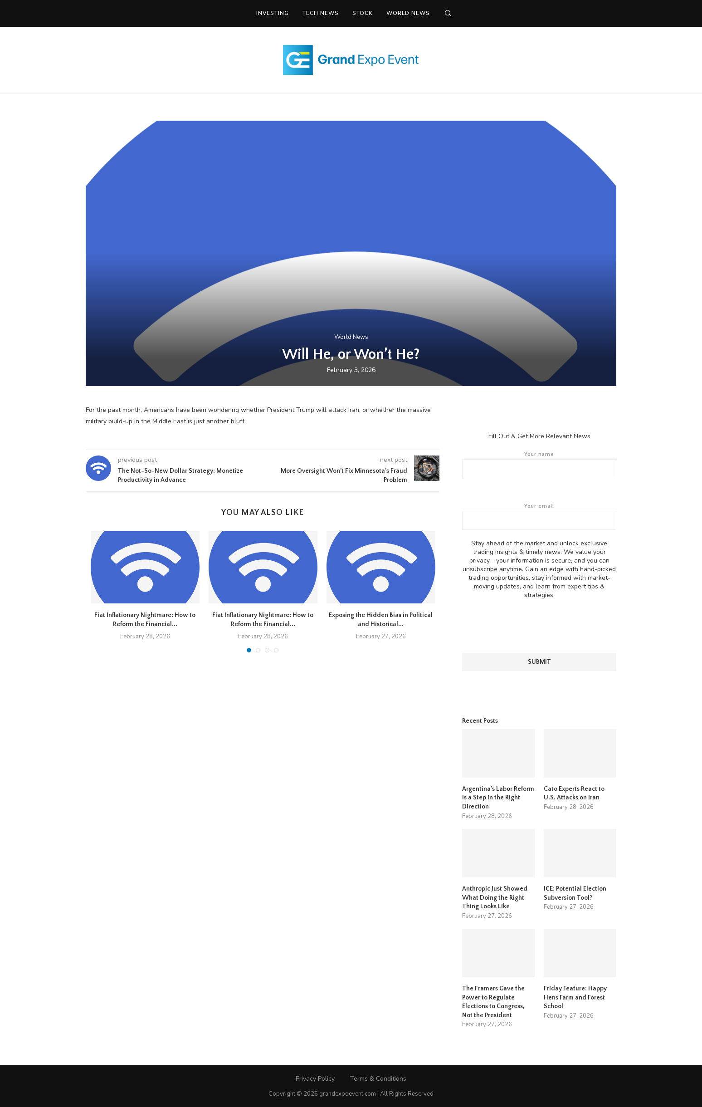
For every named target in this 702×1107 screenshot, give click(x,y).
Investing (272, 13)
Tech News (320, 13)
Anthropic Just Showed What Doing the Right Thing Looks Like (494, 897)
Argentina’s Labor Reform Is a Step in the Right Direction (498, 797)
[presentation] (539, 625)
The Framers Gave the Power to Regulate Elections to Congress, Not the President (493, 1002)
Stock (362, 13)
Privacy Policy (315, 1077)
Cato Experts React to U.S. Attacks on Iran (574, 793)
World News (408, 13)
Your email (539, 516)
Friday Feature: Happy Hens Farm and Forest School (575, 997)
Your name (539, 464)
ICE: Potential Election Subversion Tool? (575, 893)
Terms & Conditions (378, 1077)
